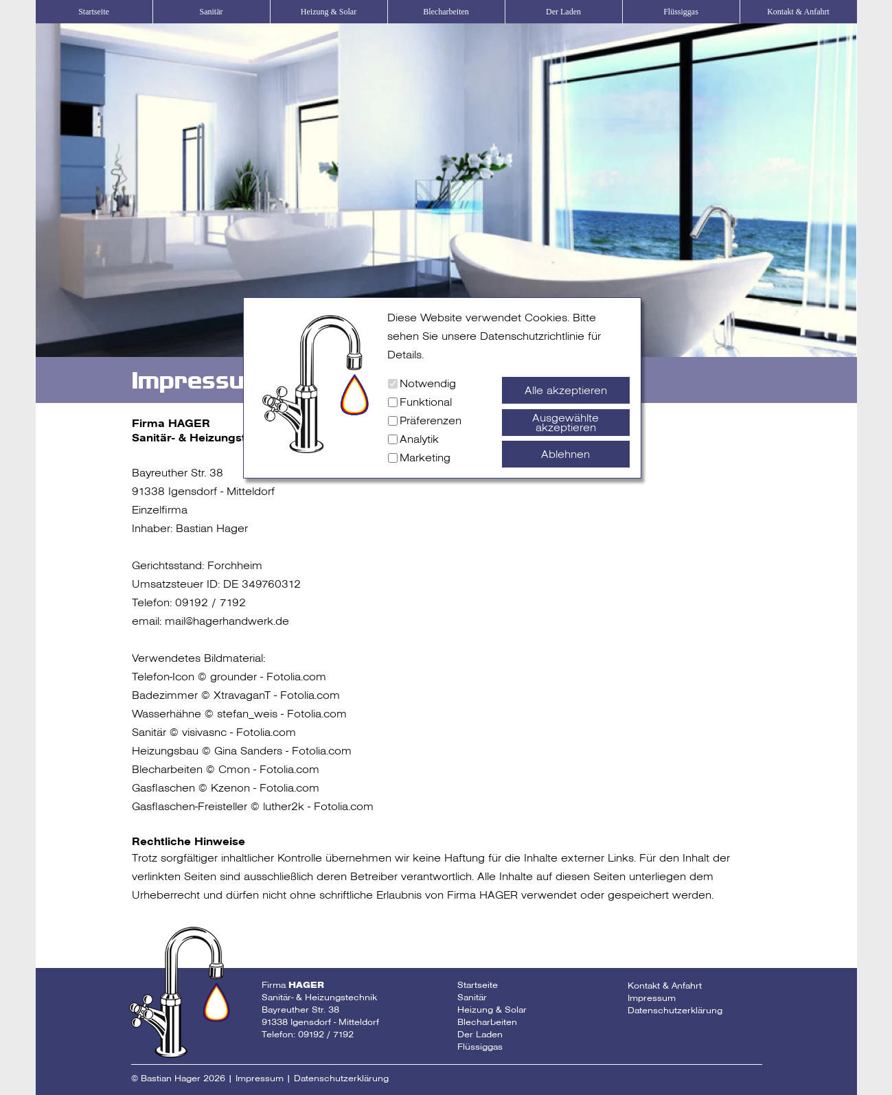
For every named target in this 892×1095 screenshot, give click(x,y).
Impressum (652, 998)
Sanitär (211, 11)
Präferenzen (430, 420)
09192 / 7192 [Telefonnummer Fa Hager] (326, 1034)
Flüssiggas (680, 11)
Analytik (419, 439)
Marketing (425, 457)
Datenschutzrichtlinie (532, 336)
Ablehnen (565, 454)
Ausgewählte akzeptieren (565, 422)
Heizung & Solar (328, 11)
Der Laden (563, 11)
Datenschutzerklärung (675, 1010)
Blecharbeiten (446, 11)
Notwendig (428, 383)
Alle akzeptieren (566, 390)
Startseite (93, 11)
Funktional (426, 401)
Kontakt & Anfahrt (798, 11)
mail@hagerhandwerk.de (227, 620)
